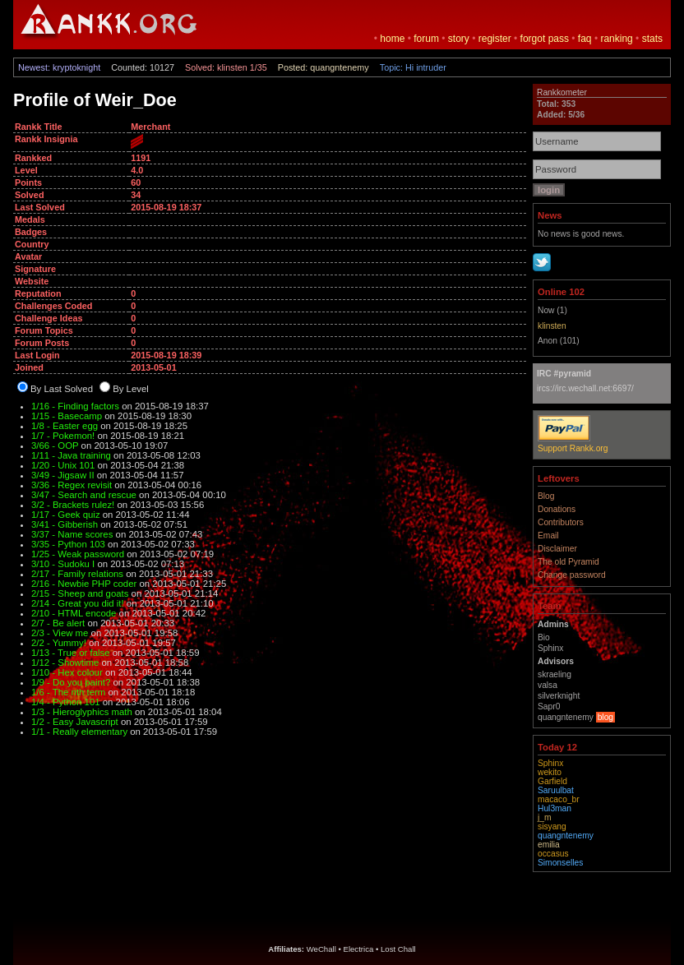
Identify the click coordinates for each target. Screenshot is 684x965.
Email (548, 535)
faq (585, 38)
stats (652, 38)
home (392, 38)
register (494, 38)
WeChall (321, 948)
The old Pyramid (568, 561)
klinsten (552, 325)
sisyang (552, 826)
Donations (556, 509)
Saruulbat (556, 790)
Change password (572, 574)
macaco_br (559, 799)
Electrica (359, 948)
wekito (550, 772)
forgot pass (544, 38)
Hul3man (554, 808)
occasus (553, 853)
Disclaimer (557, 548)
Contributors (561, 522)
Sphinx (550, 763)
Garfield (552, 781)
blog (605, 717)
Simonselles (560, 862)
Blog (546, 496)
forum (426, 38)
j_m (545, 817)
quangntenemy (566, 835)
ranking (616, 38)
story (458, 38)
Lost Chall (398, 948)
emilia (549, 844)
